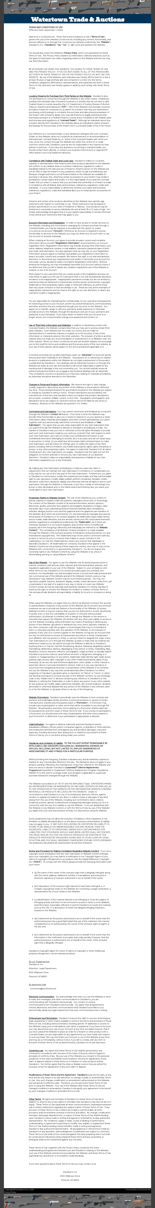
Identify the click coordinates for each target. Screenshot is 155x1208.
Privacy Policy (10, 1192)
